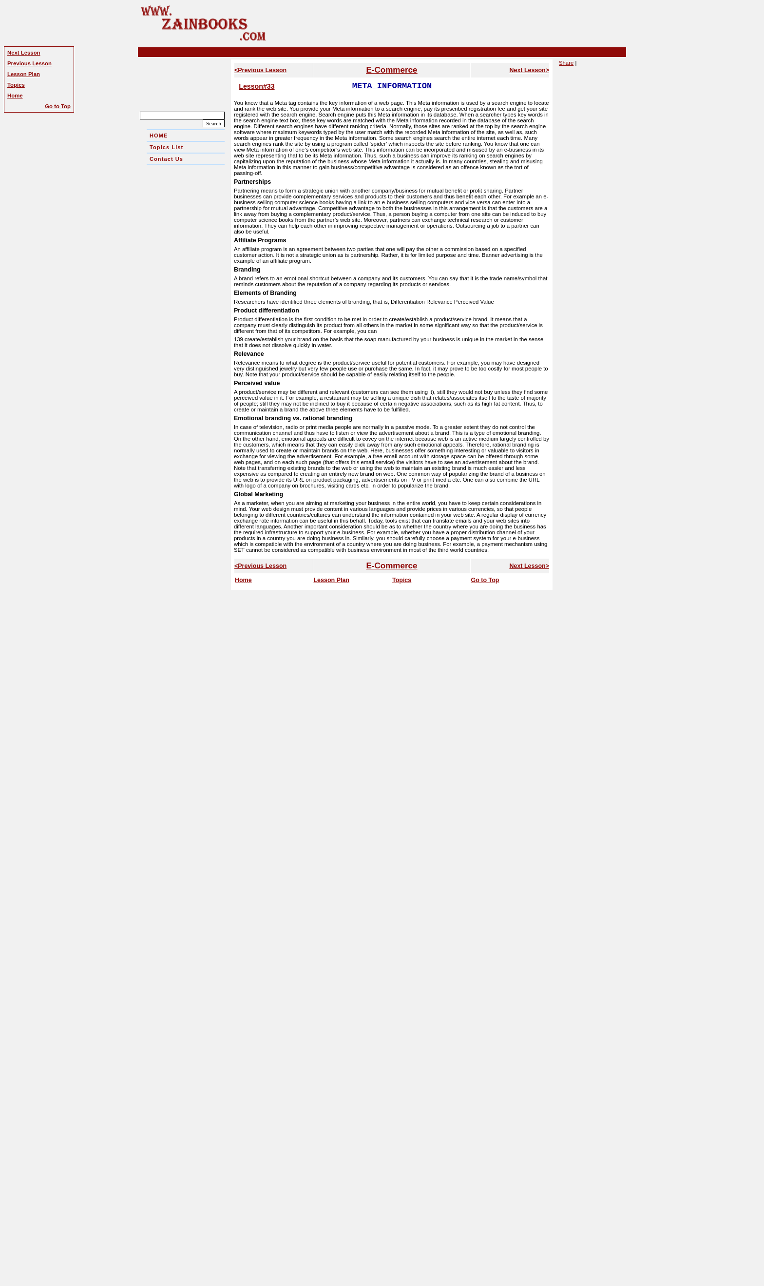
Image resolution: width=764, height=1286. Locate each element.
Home (243, 580)
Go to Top (485, 580)
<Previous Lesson (260, 70)
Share (566, 63)
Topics (401, 580)
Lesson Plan (331, 580)
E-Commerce (391, 70)
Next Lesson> (529, 70)
